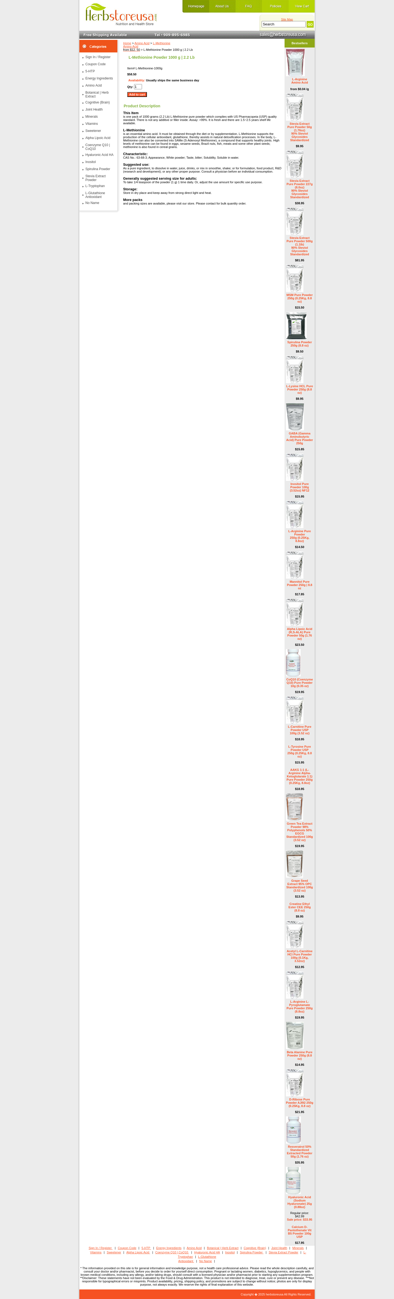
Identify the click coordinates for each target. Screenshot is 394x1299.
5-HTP (90, 71)
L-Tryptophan (95, 186)
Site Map (287, 19)
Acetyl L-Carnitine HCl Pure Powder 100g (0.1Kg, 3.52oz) (299, 956)
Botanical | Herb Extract (97, 94)
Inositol (90, 162)
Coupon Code (95, 64)
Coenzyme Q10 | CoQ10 (97, 147)
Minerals (91, 117)
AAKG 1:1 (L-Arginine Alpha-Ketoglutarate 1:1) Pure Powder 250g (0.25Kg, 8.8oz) (299, 776)
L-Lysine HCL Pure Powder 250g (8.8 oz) (299, 389)
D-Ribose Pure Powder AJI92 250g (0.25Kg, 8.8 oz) (299, 1103)
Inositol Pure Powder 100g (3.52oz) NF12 (299, 487)
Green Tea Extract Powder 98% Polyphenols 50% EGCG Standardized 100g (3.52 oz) (299, 832)
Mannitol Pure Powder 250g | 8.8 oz (299, 585)
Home (127, 43)
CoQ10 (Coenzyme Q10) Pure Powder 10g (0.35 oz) (299, 683)
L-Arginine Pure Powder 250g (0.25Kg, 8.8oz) (299, 536)
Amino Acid (141, 43)
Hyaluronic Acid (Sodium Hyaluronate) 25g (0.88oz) (299, 1202)
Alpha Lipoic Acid (97, 138)
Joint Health (94, 109)
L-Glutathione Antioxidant (95, 195)
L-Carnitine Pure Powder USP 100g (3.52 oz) (299, 730)
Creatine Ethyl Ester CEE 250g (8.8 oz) (299, 907)
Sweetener (93, 131)
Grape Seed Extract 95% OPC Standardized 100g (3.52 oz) (299, 885)
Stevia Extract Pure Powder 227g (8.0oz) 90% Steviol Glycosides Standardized (299, 189)
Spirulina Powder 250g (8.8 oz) (299, 344)
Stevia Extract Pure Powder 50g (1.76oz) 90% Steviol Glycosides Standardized (299, 132)
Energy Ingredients (99, 78)
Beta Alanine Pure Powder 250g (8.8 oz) (299, 1055)
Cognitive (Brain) (97, 102)
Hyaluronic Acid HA (99, 155)
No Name (92, 203)
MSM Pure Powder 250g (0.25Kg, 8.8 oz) (299, 298)
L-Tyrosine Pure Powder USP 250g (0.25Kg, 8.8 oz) (299, 751)
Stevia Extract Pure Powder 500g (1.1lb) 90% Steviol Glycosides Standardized (299, 246)
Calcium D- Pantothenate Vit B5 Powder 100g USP (300, 1231)
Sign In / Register (98, 57)
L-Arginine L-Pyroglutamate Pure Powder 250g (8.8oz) (299, 1006)
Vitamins (91, 124)
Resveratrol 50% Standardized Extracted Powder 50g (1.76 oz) (299, 1151)
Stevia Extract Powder (95, 178)
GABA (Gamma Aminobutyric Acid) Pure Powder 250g (299, 438)
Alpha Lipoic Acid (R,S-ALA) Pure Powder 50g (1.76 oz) (299, 633)
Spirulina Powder (97, 169)
